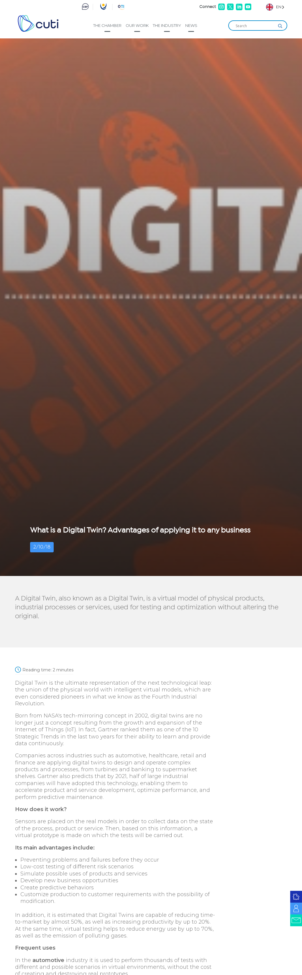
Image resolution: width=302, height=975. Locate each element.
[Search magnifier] (280, 26)
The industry (167, 25)
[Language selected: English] (275, 6)
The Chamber (107, 25)
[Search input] (255, 26)
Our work (137, 25)
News (191, 25)
